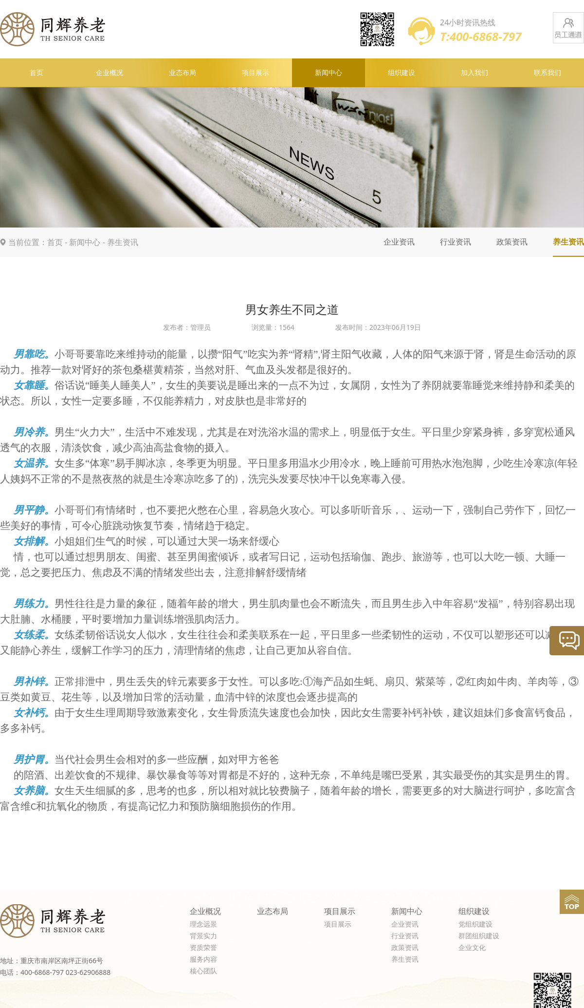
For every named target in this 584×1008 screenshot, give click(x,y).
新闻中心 (328, 72)
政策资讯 (512, 242)
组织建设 (401, 72)
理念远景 (203, 924)
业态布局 (182, 72)
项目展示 (255, 72)
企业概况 (109, 72)
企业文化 (472, 947)
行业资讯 (455, 242)
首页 (36, 72)
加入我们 (474, 72)
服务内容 (203, 959)
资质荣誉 (203, 947)
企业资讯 (399, 242)
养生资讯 (122, 242)
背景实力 (203, 936)
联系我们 (547, 72)
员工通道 (568, 27)
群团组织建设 (478, 936)
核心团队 (203, 971)
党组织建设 (475, 924)
